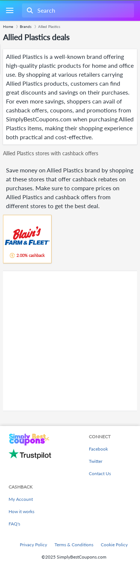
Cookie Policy (114, 544)
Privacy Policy (33, 544)
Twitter (95, 461)
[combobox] (77, 10)
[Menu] (9, 10)
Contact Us (100, 473)
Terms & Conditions (74, 544)
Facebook (98, 449)
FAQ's (14, 524)
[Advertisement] (70, 341)
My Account (21, 499)
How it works (21, 511)
